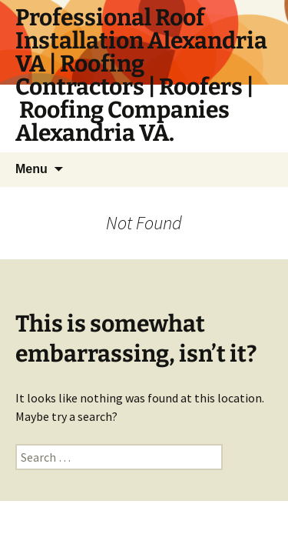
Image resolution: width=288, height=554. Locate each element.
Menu (31, 168)
